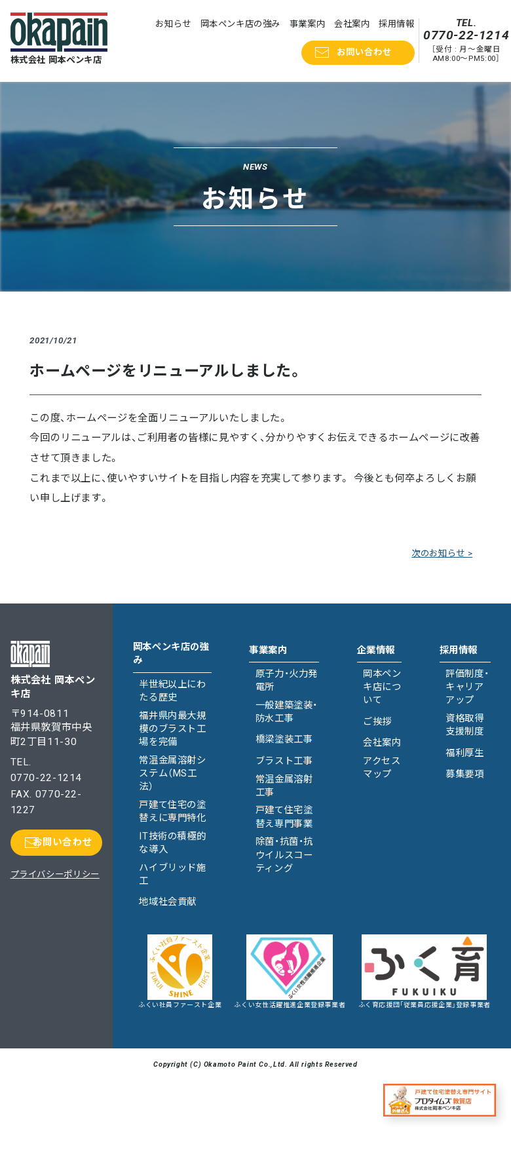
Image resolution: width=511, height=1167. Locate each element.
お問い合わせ (364, 52)
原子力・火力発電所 (287, 680)
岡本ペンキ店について (382, 687)
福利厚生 (464, 753)
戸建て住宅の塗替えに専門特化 (172, 811)
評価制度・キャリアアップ (467, 687)
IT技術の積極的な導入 (172, 843)
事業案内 (307, 24)
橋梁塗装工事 (284, 739)
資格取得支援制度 (464, 725)
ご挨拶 (377, 721)
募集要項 (464, 774)
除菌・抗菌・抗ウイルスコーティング (284, 854)
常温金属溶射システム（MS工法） (172, 773)
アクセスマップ (381, 768)
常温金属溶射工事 (284, 786)
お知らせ (173, 24)
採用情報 (396, 24)
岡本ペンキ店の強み (240, 24)
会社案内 (351, 24)
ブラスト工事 (284, 761)
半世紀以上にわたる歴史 (172, 691)
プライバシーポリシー (55, 874)
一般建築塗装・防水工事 (287, 712)
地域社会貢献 (168, 902)
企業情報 (376, 650)
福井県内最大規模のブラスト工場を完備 (172, 729)
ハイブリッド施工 (172, 874)
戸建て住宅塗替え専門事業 (284, 817)
